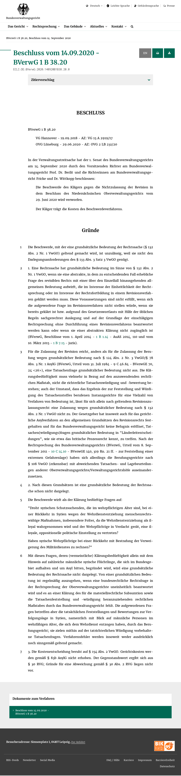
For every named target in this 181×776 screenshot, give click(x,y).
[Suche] (133, 27)
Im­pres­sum (145, 760)
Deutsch (93, 6)
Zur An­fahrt (78, 742)
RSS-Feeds (12, 760)
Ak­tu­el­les (97, 27)
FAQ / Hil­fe (113, 760)
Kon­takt (117, 27)
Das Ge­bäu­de (73, 27)
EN (145, 53)
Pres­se (169, 5)
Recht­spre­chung (44, 27)
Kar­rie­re (129, 760)
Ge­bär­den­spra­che (146, 5)
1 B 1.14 (103, 337)
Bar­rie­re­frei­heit (165, 760)
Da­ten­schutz (167, 766)
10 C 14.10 (59, 452)
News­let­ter (29, 760)
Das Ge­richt (16, 27)
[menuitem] (18, 27)
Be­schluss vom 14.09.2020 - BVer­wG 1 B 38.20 (32, 713)
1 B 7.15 (59, 343)
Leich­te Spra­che (118, 5)
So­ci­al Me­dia (47, 760)
